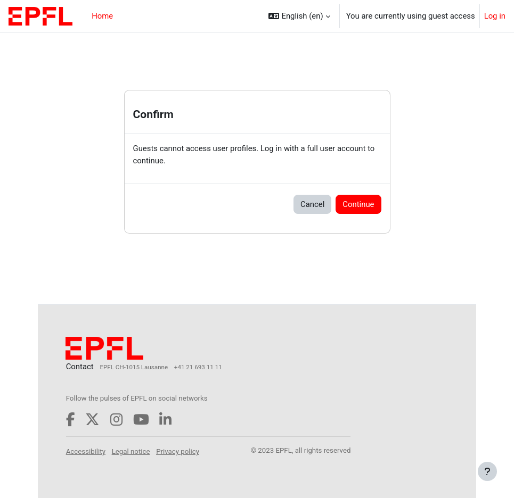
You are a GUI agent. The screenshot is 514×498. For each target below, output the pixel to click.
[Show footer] (487, 471)
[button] (299, 16)
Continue (358, 204)
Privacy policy (177, 451)
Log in (494, 16)
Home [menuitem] (102, 16)
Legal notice (131, 451)
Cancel (312, 204)
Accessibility (85, 451)
